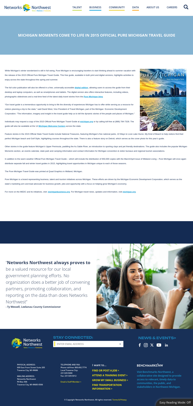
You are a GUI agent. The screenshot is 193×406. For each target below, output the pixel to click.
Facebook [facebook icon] (140, 345)
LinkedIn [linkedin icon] (166, 345)
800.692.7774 (81, 367)
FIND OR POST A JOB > (105, 370)
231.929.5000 (66, 373)
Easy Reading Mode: (175, 402)
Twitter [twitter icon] (152, 345)
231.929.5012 (70, 376)
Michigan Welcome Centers (52, 126)
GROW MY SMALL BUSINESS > (110, 380)
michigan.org (86, 121)
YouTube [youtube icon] (158, 345)
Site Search (186, 7)
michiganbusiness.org (59, 192)
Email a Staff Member (70, 381)
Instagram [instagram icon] (146, 345)
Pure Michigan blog (93, 96)
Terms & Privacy (119, 399)
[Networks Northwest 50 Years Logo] (28, 8)
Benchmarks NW (150, 365)
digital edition (81, 87)
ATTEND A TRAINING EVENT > (110, 375)
